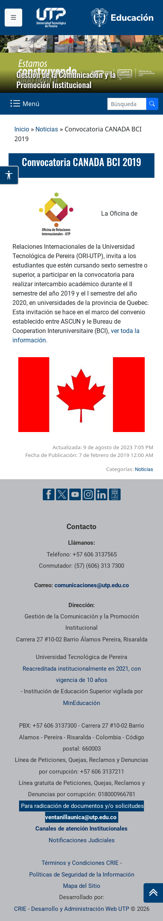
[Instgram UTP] (88, 494)
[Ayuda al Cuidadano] (115, 494)
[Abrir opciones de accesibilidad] (9, 175)
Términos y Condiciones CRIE (80, 862)
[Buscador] (152, 104)
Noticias (46, 129)
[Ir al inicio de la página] (153, 893)
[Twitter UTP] (62, 494)
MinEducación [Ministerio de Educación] (81, 703)
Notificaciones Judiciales (82, 840)
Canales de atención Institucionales (81, 828)
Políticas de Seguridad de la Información (81, 874)
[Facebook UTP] (48, 494)
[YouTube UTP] (75, 494)
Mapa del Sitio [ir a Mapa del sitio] (81, 885)
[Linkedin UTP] (101, 494)
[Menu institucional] (13, 18)
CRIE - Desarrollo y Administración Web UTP (71, 908)
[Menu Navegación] (25, 104)
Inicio (21, 129)
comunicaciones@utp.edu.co (91, 585)
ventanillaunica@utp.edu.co (80, 817)
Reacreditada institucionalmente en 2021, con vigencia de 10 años (82, 674)
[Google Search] (126, 104)
